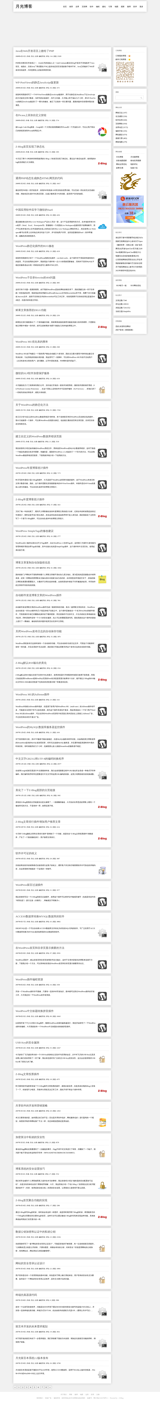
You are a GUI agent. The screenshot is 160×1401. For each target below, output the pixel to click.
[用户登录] (120, 330)
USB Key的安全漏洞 (27, 1042)
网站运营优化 (121, 164)
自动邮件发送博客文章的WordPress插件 (39, 595)
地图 (116, 7)
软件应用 (121, 120)
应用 (92, 1394)
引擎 (110, 7)
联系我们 (40, 1398)
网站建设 (121, 135)
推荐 (71, 7)
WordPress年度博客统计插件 (32, 467)
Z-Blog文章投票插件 (27, 1074)
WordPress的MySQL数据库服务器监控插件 (40, 727)
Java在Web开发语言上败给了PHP (35, 51)
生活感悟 (121, 116)
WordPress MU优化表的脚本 (32, 341)
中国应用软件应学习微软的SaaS (34, 209)
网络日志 (121, 113)
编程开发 (42, 56)
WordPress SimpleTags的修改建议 (35, 531)
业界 (77, 7)
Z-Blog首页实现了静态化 (30, 146)
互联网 (84, 7)
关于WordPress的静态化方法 (32, 404)
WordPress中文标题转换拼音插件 (35, 1011)
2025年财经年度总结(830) (125, 270)
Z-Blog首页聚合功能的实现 (31, 1200)
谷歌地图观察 (121, 160)
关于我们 (64, 1394)
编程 (98, 7)
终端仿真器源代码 (26, 1294)
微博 (129, 7)
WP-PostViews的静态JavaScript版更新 (37, 82)
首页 (65, 7)
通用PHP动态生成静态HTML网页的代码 (39, 178)
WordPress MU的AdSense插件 (32, 694)
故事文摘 (119, 168)
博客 (70, 1394)
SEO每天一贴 (121, 285)
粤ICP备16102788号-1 (100, 1398)
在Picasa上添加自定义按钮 (31, 115)
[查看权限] (129, 330)
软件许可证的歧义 (26, 853)
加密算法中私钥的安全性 (30, 1137)
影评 (135, 7)
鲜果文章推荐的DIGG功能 (31, 310)
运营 (87, 1394)
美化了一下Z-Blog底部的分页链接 (35, 790)
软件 (91, 7)
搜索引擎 (121, 138)
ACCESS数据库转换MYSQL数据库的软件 (40, 916)
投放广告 (48, 1398)
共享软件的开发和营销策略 (32, 1105)
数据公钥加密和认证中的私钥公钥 (36, 1231)
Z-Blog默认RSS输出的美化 (31, 662)
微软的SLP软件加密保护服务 (32, 373)
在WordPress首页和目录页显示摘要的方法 (40, 947)
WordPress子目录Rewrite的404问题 (35, 277)
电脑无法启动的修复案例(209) (127, 256)
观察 (122, 7)
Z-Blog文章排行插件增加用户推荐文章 (38, 821)
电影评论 (134, 164)
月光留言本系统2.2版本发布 (32, 1358)
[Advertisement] (80, 29)
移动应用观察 (135, 160)
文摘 (97, 1394)
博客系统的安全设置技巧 (30, 1168)
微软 (21, 222)
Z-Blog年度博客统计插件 (30, 499)
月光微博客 (134, 157)
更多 (141, 7)
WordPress (80, 94)
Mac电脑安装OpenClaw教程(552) (128, 252)
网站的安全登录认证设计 (30, 1263)
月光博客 (24, 6)
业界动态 (122, 127)
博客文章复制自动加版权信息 (33, 562)
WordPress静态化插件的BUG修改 (35, 246)
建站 (104, 7)
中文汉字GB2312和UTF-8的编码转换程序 (40, 758)
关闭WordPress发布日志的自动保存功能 (39, 631)
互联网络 (121, 124)
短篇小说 (134, 168)
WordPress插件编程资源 (29, 979)
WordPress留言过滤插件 (29, 884)
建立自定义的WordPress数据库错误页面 (39, 436)
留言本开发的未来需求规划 (32, 1326)
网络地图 (121, 142)
